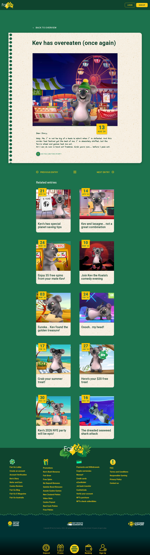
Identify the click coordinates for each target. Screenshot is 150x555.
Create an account (17, 471)
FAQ (111, 468)
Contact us (114, 483)
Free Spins (47, 479)
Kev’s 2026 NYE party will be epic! (52, 432)
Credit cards (81, 478)
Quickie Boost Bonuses (52, 487)
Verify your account (84, 494)
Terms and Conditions (119, 472)
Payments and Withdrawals (87, 467)
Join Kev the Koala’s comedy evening (94, 277)
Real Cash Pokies (50, 506)
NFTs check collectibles (86, 501)
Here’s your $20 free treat (94, 380)
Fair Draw (47, 475)
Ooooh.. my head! (92, 327)
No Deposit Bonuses (51, 483)
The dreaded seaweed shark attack (96, 432)
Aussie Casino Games (52, 491)
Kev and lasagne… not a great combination (96, 225)
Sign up (142, 5)
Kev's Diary (14, 478)
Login (130, 5)
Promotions (48, 468)
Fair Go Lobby (15, 467)
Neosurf (79, 475)
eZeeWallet (81, 482)
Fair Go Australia (17, 497)
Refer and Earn (16, 482)
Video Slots (47, 498)
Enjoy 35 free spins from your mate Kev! (51, 277)
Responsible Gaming (118, 475)
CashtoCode (81, 490)
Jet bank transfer (83, 486)
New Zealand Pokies (51, 494)
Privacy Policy (116, 479)
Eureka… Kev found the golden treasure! (53, 329)
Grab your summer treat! (50, 380)
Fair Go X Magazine (18, 494)
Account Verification (18, 475)
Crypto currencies (83, 471)
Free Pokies (48, 510)
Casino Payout (49, 502)
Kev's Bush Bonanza (51, 472)
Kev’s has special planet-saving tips (50, 225)
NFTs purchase (82, 497)
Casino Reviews (16, 486)
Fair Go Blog (15, 490)
